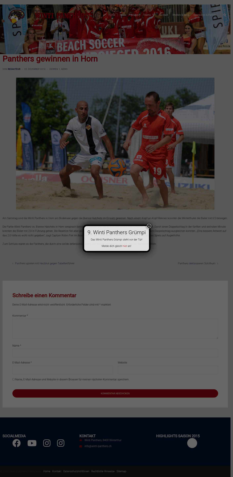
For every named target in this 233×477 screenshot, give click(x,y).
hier (125, 246)
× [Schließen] (149, 226)
